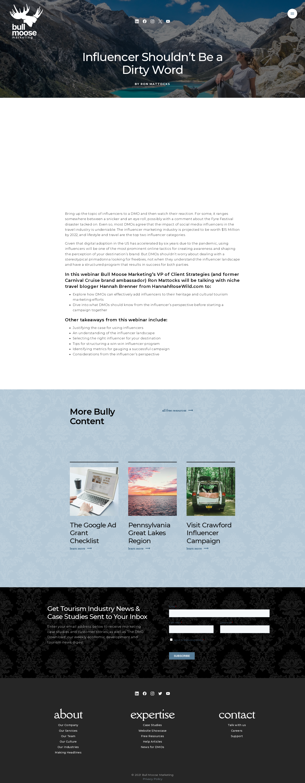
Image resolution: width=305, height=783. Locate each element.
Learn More (77, 558)
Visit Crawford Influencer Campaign (209, 543)
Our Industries (68, 747)
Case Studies (152, 725)
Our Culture (68, 741)
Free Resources (152, 736)
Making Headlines (68, 752)
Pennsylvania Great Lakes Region (149, 543)
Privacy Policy (152, 779)
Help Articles (152, 741)
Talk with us (237, 725)
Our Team (68, 736)
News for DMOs (152, 747)
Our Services (68, 730)
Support (237, 736)
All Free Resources (174, 410)
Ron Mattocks (155, 84)
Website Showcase (152, 730)
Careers (236, 730)
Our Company (68, 725)
